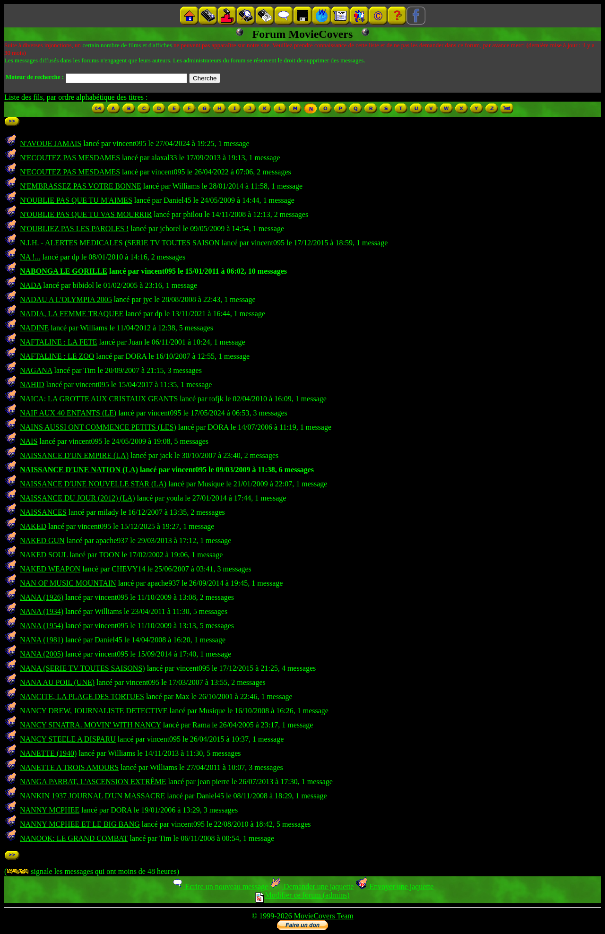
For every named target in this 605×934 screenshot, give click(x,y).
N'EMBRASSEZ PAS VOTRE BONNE (80, 186)
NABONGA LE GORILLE (63, 271)
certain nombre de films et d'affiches (127, 45)
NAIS (28, 441)
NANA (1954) (41, 626)
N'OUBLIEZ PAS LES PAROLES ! (74, 229)
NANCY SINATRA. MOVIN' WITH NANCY (90, 725)
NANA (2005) (41, 654)
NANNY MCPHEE (49, 810)
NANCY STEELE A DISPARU (68, 739)
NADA (30, 285)
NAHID (32, 385)
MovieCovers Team (324, 916)
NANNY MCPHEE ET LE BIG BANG (80, 824)
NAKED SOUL (44, 555)
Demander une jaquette (312, 886)
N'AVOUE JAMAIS (50, 143)
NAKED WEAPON (50, 569)
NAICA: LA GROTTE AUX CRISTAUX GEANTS (99, 399)
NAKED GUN (42, 540)
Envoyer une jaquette (394, 886)
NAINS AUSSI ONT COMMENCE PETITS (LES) (98, 427)
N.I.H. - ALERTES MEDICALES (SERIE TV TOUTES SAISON (120, 243)
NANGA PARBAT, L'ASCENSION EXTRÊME (93, 782)
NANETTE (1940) (48, 753)
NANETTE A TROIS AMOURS (69, 767)
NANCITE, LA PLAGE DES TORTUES (82, 696)
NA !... (30, 257)
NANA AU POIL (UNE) (57, 682)
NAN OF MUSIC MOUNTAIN (68, 583)
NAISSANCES (43, 512)
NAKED (33, 526)
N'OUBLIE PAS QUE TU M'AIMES (76, 200)
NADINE (34, 328)
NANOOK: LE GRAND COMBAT (74, 838)
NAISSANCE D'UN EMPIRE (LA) (74, 455)
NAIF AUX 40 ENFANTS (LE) (68, 413)
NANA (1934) (41, 611)
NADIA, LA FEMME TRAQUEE (71, 314)
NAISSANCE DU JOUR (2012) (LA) (77, 498)
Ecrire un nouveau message (220, 886)
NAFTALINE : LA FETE (58, 342)
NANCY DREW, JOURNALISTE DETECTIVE (94, 711)
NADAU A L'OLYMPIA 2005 (66, 299)
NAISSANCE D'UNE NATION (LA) (79, 470)
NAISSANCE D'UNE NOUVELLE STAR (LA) (93, 484)
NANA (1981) (41, 640)
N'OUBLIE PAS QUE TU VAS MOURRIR (86, 214)
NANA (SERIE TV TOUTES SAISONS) (82, 668)
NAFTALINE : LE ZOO (57, 356)
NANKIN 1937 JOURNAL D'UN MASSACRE (92, 796)
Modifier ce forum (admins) (302, 895)
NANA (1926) (41, 597)
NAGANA (36, 370)
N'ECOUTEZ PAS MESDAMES (70, 158)
